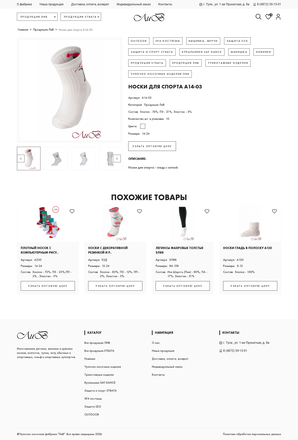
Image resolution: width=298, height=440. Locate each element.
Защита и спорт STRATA (100, 391)
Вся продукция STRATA (99, 351)
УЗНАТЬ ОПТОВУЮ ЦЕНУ (152, 146)
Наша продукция (51, 4)
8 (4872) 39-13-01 (267, 4)
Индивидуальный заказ (134, 4)
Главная (23, 30)
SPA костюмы (93, 399)
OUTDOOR (91, 414)
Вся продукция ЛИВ (97, 343)
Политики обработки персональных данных (252, 434)
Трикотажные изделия (99, 375)
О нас (156, 343)
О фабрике (24, 4)
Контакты (165, 4)
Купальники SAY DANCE (100, 383)
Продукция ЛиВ (43, 30)
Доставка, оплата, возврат (90, 4)
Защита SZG (92, 406)
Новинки (89, 359)
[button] (117, 158)
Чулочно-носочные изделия (102, 367)
